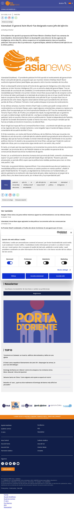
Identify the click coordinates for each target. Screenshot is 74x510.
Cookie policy (12, 488)
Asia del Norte (5, 444)
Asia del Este (5, 447)
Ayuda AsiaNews (6, 425)
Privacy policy (4, 488)
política (51, 185)
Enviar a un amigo (7, 22)
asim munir (53, 182)
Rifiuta (13, 276)
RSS (38, 428)
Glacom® (19, 488)
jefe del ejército (41, 182)
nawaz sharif (41, 185)
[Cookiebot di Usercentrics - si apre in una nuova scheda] (58, 232)
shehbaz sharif (28, 185)
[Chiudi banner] (71, 232)
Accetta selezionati (36, 276)
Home (6, 495)
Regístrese (37, 293)
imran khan (16, 185)
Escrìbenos (40, 425)
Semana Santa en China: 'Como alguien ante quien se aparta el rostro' (27, 377)
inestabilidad (27, 187)
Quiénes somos (6, 429)
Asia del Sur (41, 444)
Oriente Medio (41, 447)
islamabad (64, 182)
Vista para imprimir (20, 200)
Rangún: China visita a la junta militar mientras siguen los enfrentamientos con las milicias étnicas (36, 215)
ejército (24, 182)
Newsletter (40, 432)
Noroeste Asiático (6, 451)
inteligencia (60, 185)
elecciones (16, 187)
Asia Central (5, 440)
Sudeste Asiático (42, 440)
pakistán (15, 182)
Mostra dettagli (62, 270)
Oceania (40, 451)
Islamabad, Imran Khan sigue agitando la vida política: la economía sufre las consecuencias (33, 221)
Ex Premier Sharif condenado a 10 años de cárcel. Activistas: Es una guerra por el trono (31, 228)
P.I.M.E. (3, 432)
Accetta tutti (60, 276)
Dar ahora (8, 469)
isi (31, 182)
